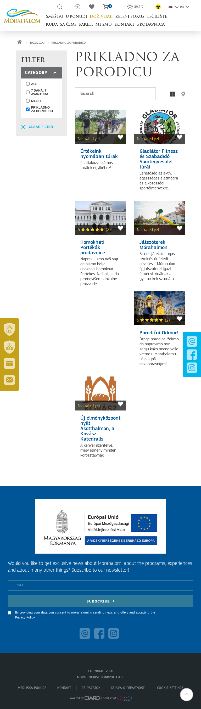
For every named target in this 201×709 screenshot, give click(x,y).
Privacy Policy (25, 617)
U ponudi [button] (76, 17)
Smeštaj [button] (54, 17)
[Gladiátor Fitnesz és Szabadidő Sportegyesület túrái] (159, 127)
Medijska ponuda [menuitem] (32, 688)
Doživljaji (37, 42)
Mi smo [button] (104, 25)
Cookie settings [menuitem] (170, 688)
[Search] (115, 93)
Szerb (179, 6)
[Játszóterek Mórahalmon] (159, 218)
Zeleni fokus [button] (129, 17)
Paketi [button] (86, 25)
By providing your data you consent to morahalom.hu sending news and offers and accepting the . (85, 615)
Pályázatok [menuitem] (91, 688)
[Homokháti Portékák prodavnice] (100, 218)
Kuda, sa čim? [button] (61, 25)
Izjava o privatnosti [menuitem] (128, 688)
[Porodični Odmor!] (159, 308)
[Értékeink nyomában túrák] (100, 127)
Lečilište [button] (157, 17)
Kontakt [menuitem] (64, 688)
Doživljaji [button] (101, 17)
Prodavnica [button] (151, 25)
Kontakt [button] (124, 25)
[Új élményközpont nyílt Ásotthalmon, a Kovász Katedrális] (100, 393)
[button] (183, 94)
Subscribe (100, 601)
